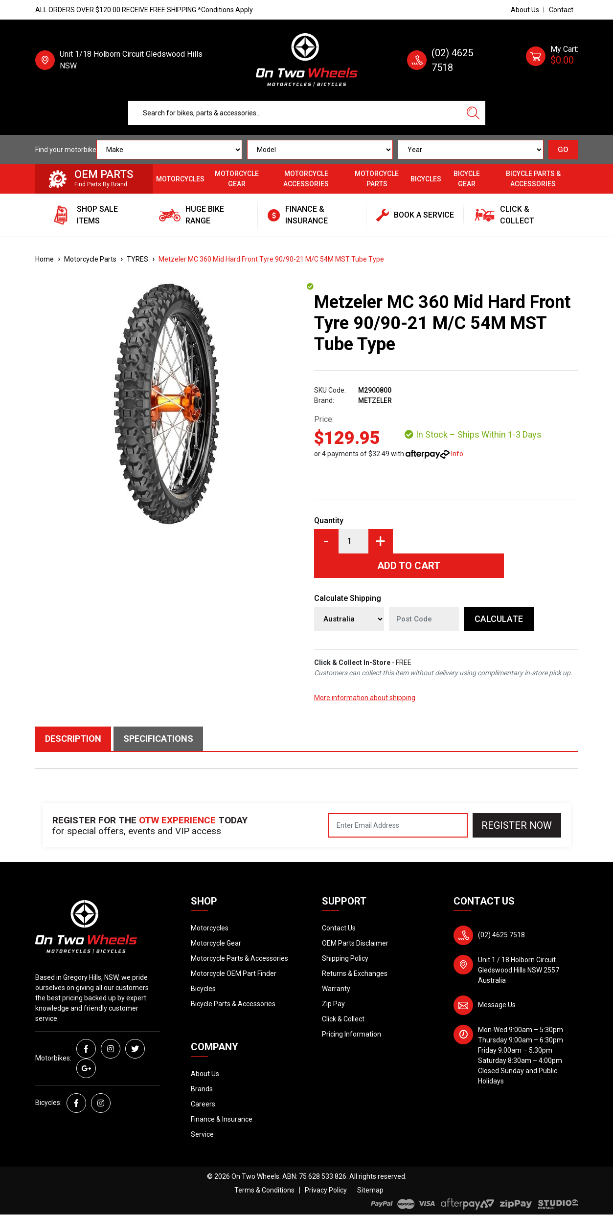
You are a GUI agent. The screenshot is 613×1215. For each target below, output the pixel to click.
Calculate (499, 619)
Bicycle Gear (467, 179)
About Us (525, 9)
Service (202, 1134)
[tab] (74, 739)
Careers (203, 1104)
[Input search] (294, 113)
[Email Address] (398, 825)
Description (73, 738)
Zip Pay (333, 1004)
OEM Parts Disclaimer (355, 943)
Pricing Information (351, 1034)
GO (563, 149)
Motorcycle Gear (237, 179)
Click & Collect (343, 1019)
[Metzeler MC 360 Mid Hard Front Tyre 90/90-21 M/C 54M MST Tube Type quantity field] (353, 541)
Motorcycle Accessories (306, 179)
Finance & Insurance (221, 1119)
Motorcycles (180, 179)
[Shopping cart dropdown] (552, 60)
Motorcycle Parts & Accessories (239, 958)
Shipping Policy (345, 958)
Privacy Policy (326, 1190)
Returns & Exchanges (354, 973)
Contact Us (339, 928)
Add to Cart (408, 566)
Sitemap (370, 1190)
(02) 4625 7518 (501, 935)
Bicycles (425, 179)
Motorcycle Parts (377, 179)
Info (457, 454)
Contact (561, 9)
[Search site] (473, 113)
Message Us (497, 1005)
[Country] (349, 619)
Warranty (336, 989)
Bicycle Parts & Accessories (533, 179)
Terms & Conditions (264, 1190)
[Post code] (424, 619)
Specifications (158, 738)
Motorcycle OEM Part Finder (233, 973)
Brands (202, 1089)
